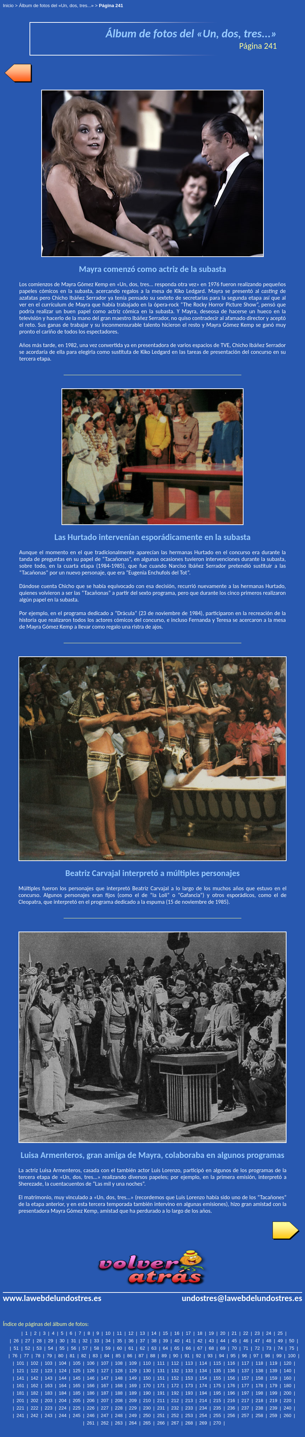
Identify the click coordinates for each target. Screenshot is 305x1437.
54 (50, 1348)
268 (189, 1423)
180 (287, 1385)
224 (62, 1408)
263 (119, 1423)
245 (77, 1415)
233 (189, 1408)
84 (106, 1355)
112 (175, 1363)
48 (268, 1340)
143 (49, 1378)
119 (273, 1363)
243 (49, 1415)
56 (73, 1348)
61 (130, 1348)
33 (96, 1340)
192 (175, 1393)
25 (280, 1333)
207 (105, 1400)
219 (273, 1400)
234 (203, 1408)
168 (119, 1385)
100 (292, 1355)
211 (161, 1400)
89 (163, 1355)
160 (287, 1378)
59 (108, 1348)
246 (91, 1415)
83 (95, 1355)
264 (133, 1423)
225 (77, 1408)
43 (211, 1340)
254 (203, 1415)
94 (221, 1355)
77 (26, 1355)
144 (62, 1378)
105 (77, 1363)
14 (153, 1333)
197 (245, 1393)
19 (211, 1333)
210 (147, 1400)
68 (211, 1348)
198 (259, 1393)
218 (259, 1400)
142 (34, 1378)
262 (105, 1423)
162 (34, 1385)
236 (231, 1408)
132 (175, 1370)
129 (133, 1370)
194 (203, 1393)
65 (176, 1348)
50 (291, 1340)
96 (244, 1355)
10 (107, 1333)
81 (72, 1355)
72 (257, 1348)
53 (39, 1348)
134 (203, 1370)
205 (77, 1400)
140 (287, 1370)
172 (175, 1385)
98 (267, 1355)
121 (21, 1370)
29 (50, 1340)
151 (161, 1378)
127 (105, 1370)
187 (105, 1393)
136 (231, 1370)
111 (161, 1363)
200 (287, 1393)
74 (280, 1348)
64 (165, 1348)
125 (77, 1370)
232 (175, 1408)
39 (165, 1340)
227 (105, 1408)
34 (108, 1340)
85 (118, 1355)
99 (278, 1355)
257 (245, 1415)
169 (133, 1385)
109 (133, 1363)
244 (62, 1415)
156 (231, 1378)
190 (147, 1393)
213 (189, 1400)
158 (259, 1378)
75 (291, 1348)
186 (91, 1393)
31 (73, 1340)
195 (217, 1393)
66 (188, 1348)
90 (175, 1355)
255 (217, 1415)
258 (259, 1415)
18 (199, 1333)
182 (34, 1393)
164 (62, 1385)
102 (34, 1363)
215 (217, 1400)
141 (21, 1378)
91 (186, 1355)
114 (203, 1363)
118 (259, 1363)
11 (119, 1333)
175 (217, 1385)
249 (133, 1415)
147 (105, 1378)
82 (83, 1355)
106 (91, 1363)
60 (119, 1348)
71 (245, 1348)
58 (96, 1348)
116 (231, 1363)
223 (49, 1408)
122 (34, 1370)
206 (91, 1400)
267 (175, 1423)
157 (245, 1378)
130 (147, 1370)
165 (77, 1385)
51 (16, 1348)
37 (142, 1340)
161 (21, 1385)
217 (245, 1400)
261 (91, 1423)
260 (287, 1415)
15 (165, 1333)
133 (189, 1370)
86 (129, 1355)
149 (133, 1378)
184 (62, 1393)
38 (153, 1340)
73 (268, 1348)
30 (61, 1340)
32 (84, 1340)
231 (161, 1408)
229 (133, 1408)
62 (142, 1348)
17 (188, 1333)
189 (133, 1393)
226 (91, 1408)
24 (268, 1333)
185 (77, 1393)
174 (203, 1385)
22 (245, 1333)
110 (147, 1363)
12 (130, 1333)
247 (105, 1415)
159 (273, 1378)
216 (231, 1400)
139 (273, 1370)
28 (39, 1340)
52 (27, 1348)
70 (234, 1348)
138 (259, 1370)
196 (231, 1393)
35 (119, 1340)
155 (217, 1378)
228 (119, 1408)
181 (21, 1393)
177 (245, 1385)
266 (161, 1423)
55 (61, 1348)
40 (176, 1340)
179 (273, 1385)
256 (231, 1415)
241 (21, 1415)
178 (259, 1385)
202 (34, 1400)
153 (189, 1378)
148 (119, 1378)
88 (152, 1355)
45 (234, 1340)
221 (21, 1408)
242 (34, 1415)
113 (189, 1363)
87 (141, 1355)
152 (175, 1378)
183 (49, 1393)
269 (203, 1423)
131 (161, 1370)
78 (37, 1355)
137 (245, 1370)
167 (105, 1385)
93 (210, 1355)
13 (142, 1333)
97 (255, 1355)
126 (91, 1370)
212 (175, 1400)
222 (34, 1408)
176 (231, 1385)
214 (203, 1400)
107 (105, 1363)
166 (91, 1385)
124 (62, 1370)
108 (119, 1363)
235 (217, 1408)
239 (273, 1408)
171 (161, 1385)
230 (147, 1408)
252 (175, 1415)
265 (147, 1423)
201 (21, 1400)
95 (232, 1355)
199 (273, 1393)
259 (273, 1415)
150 (147, 1378)
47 (257, 1340)
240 (287, 1408)
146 (91, 1378)
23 (257, 1333)
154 (203, 1378)
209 (133, 1400)
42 (199, 1340)
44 (222, 1340)
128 (119, 1370)
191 (161, 1393)
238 (259, 1408)
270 (217, 1423)
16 (176, 1333)
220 (287, 1400)
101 (21, 1363)
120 (287, 1363)
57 (84, 1348)
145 (77, 1378)
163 (49, 1385)
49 (280, 1340)
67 (199, 1348)
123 (49, 1370)
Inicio (8, 5)
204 (62, 1400)
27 (27, 1340)
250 (147, 1415)
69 (222, 1348)
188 (119, 1393)
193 (189, 1393)
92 (198, 1355)
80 (60, 1355)
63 (153, 1348)
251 (161, 1415)
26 (16, 1340)
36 (130, 1340)
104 (62, 1363)
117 (245, 1363)
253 (189, 1415)
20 (222, 1333)
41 (188, 1340)
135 (217, 1370)
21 (234, 1333)
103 (49, 1363)
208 (119, 1400)
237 (245, 1408)
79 (49, 1355)
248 (119, 1415)
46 (245, 1340)
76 (14, 1355)
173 (189, 1385)
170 (147, 1385)
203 (49, 1400)
